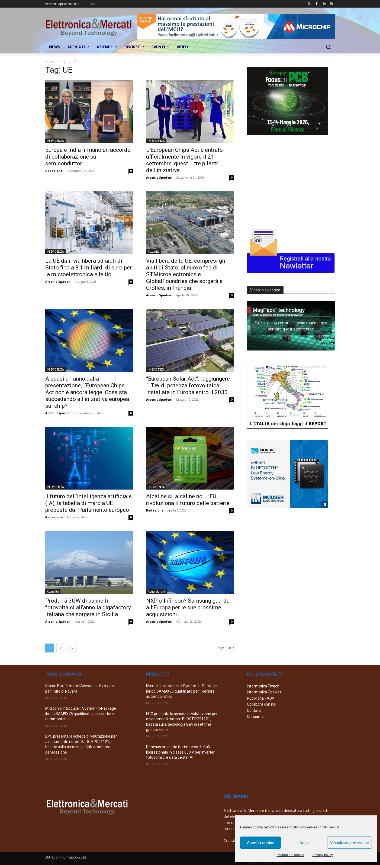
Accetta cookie (260, 842)
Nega (304, 842)
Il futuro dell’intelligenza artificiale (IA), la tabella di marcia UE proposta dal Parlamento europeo (88, 503)
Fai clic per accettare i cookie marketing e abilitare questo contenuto (291, 326)
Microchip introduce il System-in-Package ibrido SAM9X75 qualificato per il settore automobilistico (80, 713)
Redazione (54, 171)
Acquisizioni (156, 591)
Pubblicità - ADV (260, 698)
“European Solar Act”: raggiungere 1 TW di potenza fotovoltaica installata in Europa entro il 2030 (188, 385)
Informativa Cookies (264, 692)
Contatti (254, 710)
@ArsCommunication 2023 (65, 857)
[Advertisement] (287, 180)
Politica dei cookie (290, 855)
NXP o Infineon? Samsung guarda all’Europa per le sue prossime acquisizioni (188, 607)
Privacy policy (323, 855)
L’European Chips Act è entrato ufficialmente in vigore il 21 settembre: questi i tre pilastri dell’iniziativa (184, 160)
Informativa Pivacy (263, 686)
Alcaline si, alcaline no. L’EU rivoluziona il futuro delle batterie (188, 499)
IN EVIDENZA (55, 141)
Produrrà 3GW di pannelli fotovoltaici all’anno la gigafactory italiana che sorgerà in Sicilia (88, 607)
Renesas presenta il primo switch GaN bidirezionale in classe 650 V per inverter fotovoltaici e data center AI (180, 752)
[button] (328, 46)
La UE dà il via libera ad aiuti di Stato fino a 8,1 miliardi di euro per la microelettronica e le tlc (88, 268)
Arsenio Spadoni (159, 177)
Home (50, 61)
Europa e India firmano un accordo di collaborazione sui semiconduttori (88, 157)
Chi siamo (255, 716)
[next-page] (72, 648)
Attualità (154, 251)
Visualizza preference (349, 842)
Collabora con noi (261, 704)
